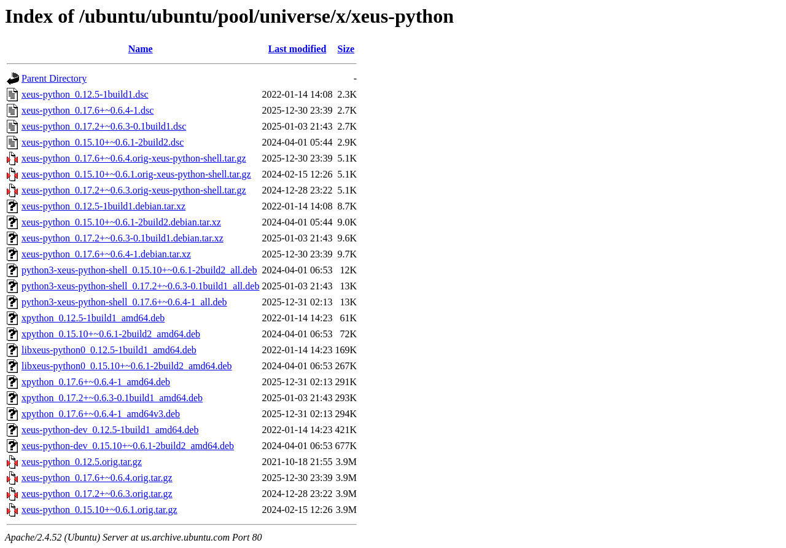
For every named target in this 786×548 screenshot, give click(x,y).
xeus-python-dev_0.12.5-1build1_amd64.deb (109, 430)
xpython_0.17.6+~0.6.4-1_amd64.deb (95, 382)
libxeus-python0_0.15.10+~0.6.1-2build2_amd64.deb (126, 366)
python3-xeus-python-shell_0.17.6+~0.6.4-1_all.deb (124, 302)
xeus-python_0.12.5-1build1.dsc (85, 94)
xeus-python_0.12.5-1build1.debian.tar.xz (103, 206)
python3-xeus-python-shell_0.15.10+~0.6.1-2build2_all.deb (139, 270)
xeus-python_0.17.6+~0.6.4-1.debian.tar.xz (106, 254)
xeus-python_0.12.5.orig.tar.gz (81, 461)
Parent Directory (54, 78)
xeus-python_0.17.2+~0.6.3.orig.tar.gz (97, 493)
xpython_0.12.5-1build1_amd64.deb (93, 318)
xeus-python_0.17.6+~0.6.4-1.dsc (87, 110)
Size (346, 49)
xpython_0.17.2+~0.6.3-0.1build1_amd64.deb (112, 398)
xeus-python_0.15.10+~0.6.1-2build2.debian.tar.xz (121, 222)
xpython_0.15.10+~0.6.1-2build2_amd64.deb (110, 334)
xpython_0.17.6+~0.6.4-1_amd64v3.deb (100, 414)
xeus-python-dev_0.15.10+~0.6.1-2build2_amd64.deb (127, 445)
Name (140, 49)
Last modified (297, 49)
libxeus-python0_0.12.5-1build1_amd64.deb (108, 350)
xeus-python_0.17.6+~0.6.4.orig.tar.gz (97, 477)
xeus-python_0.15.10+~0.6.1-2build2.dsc (102, 142)
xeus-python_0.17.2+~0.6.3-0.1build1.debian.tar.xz (122, 238)
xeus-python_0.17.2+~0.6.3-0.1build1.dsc (103, 126)
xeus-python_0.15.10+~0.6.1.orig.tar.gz (99, 509)
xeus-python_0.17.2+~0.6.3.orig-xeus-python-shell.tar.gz (133, 190)
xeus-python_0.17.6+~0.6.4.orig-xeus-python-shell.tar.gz (133, 158)
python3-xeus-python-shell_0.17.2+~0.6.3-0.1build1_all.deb (140, 286)
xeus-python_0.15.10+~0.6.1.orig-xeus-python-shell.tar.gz (136, 174)
